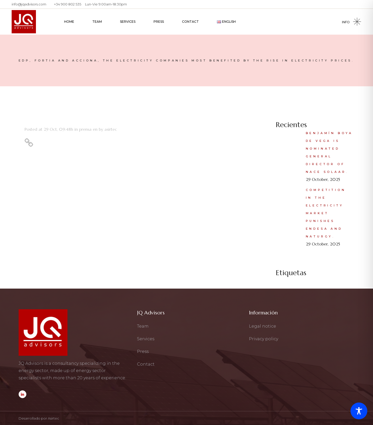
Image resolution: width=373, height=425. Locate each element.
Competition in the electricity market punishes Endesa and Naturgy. (326, 213)
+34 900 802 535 (67, 4)
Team (143, 326)
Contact (146, 364)
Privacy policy (263, 338)
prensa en (88, 129)
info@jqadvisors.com (29, 4)
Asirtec (53, 418)
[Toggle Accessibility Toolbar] (359, 411)
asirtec (110, 129)
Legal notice (262, 326)
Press (143, 351)
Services (145, 338)
